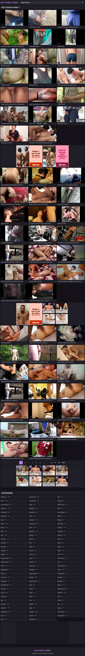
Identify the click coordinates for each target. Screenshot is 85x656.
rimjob (61, 520)
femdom (5, 608)
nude (32, 592)
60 (51, 462)
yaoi (60, 604)
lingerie (33, 562)
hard (33, 516)
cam (4, 535)
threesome (62, 558)
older (32, 596)
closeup (5, 546)
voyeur (61, 585)
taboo (60, 546)
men (32, 585)
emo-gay (5, 577)
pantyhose (34, 619)
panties (33, 615)
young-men (62, 615)
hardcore (34, 520)
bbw (4, 520)
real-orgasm (63, 512)
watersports (62, 588)
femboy (5, 604)
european (5, 581)
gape (4, 615)
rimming (62, 523)
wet (60, 596)
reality (61, 516)
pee (60, 497)
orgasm (33, 604)
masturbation (35, 573)
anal (4, 500)
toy (60, 562)
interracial (34, 523)
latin (32, 558)
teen (60, 554)
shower (61, 535)
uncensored (62, 565)
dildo (4, 565)
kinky (32, 546)
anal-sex (5, 508)
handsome (34, 512)
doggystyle (6, 569)
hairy (32, 504)
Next (63, 462)
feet (4, 600)
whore (61, 600)
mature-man (34, 581)
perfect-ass (62, 504)
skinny (61, 543)
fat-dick (5, 596)
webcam (61, 592)
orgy (32, 608)
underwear (62, 573)
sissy (60, 539)
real (60, 508)
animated (5, 512)
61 (55, 462)
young (61, 608)
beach (4, 527)
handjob (33, 508)
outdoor (33, 611)
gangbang (6, 611)
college (5, 550)
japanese (33, 531)
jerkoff (33, 539)
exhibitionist (6, 585)
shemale (61, 531)
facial (4, 592)
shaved (61, 527)
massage (33, 569)
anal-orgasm (6, 504)
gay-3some (34, 497)
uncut (61, 569)
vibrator (61, 577)
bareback (5, 516)
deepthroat (6, 562)
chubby (5, 543)
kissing (33, 550)
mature (33, 577)
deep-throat (6, 558)
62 (59, 462)
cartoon (5, 539)
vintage (61, 581)
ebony (4, 573)
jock (32, 543)
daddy (5, 554)
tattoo (61, 550)
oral (32, 600)
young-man (62, 611)
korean (33, 554)
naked (32, 588)
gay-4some (34, 500)
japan (32, 527)
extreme (5, 588)
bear (4, 531)
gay (4, 619)
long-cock (34, 565)
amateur (6, 497)
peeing (61, 500)
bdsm (4, 523)
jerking (33, 535)
